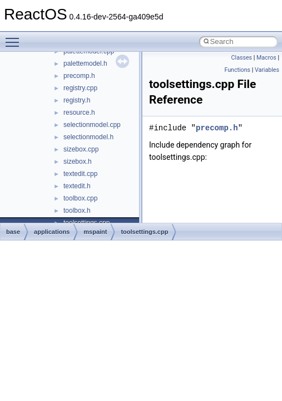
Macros (266, 57)
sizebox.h (77, 161)
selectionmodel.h (88, 137)
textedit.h (77, 186)
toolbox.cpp (80, 198)
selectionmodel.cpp (92, 125)
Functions (237, 70)
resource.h (79, 112)
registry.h (76, 100)
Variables (267, 70)
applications (52, 231)
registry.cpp (80, 88)
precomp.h (79, 76)
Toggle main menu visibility (15, 37)
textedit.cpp (80, 174)
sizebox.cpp (80, 149)
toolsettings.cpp (144, 231)
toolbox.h (77, 210)
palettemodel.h (85, 63)
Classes (241, 57)
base (13, 231)
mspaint (95, 231)
